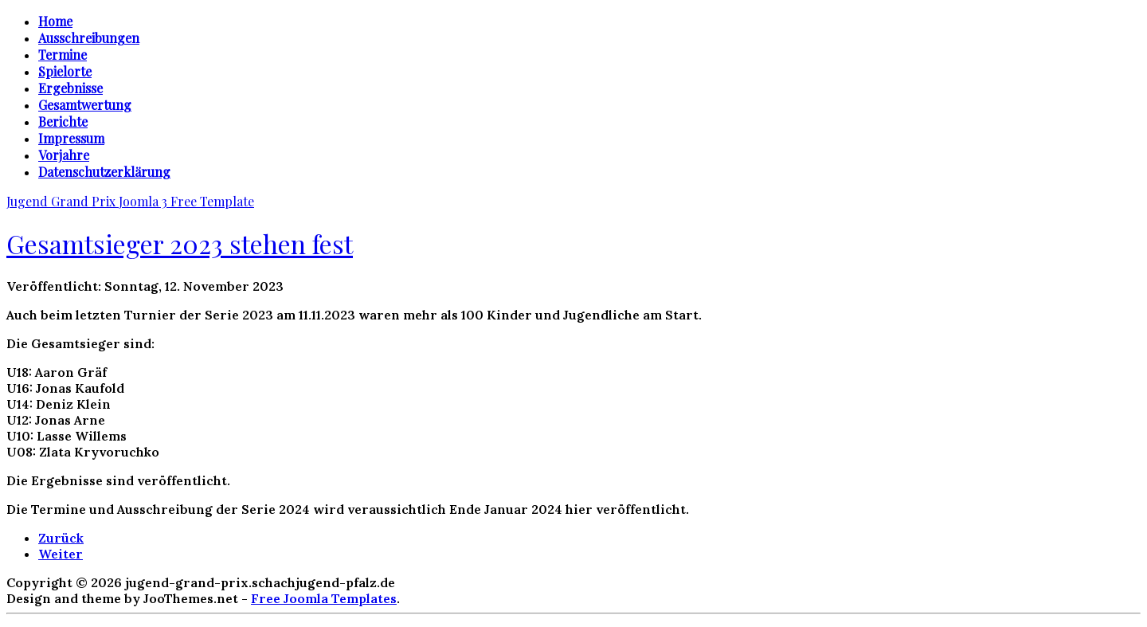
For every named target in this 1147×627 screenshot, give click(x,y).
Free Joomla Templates (324, 598)
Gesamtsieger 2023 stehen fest (179, 243)
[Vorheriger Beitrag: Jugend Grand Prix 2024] (61, 538)
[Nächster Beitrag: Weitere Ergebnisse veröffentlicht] (60, 554)
